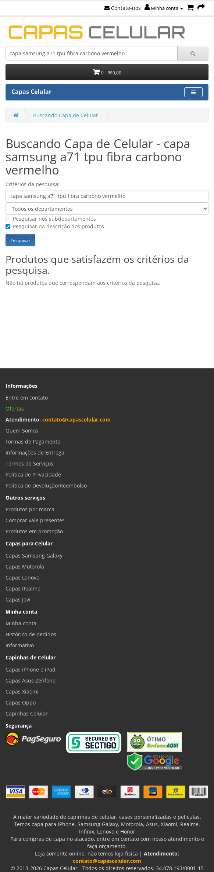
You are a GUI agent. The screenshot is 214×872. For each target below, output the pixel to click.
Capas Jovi (18, 599)
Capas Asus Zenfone (31, 680)
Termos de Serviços (29, 463)
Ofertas (15, 408)
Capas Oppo (21, 702)
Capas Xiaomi (22, 691)
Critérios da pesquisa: (33, 184)
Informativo (20, 645)
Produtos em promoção (34, 531)
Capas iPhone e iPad (31, 669)
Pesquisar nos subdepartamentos (51, 218)
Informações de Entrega (35, 452)
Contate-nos (122, 7)
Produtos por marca (30, 509)
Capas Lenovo (22, 577)
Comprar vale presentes (35, 520)
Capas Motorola (25, 566)
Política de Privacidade (33, 474)
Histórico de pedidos (31, 634)
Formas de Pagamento (33, 441)
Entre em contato (27, 397)
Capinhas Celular (27, 713)
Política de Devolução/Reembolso (46, 485)
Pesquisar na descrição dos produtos (55, 226)
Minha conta (164, 8)
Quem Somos (22, 430)
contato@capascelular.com (76, 419)
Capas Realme (23, 588)
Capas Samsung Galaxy (34, 555)
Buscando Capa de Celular (65, 115)
